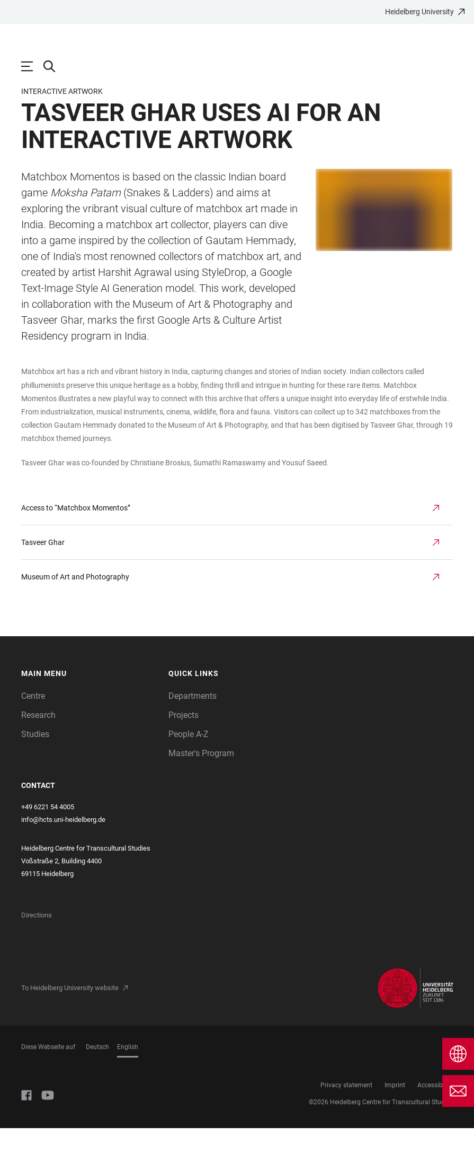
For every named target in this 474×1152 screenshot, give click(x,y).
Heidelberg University (419, 11)
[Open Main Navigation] (32, 66)
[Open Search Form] (54, 66)
